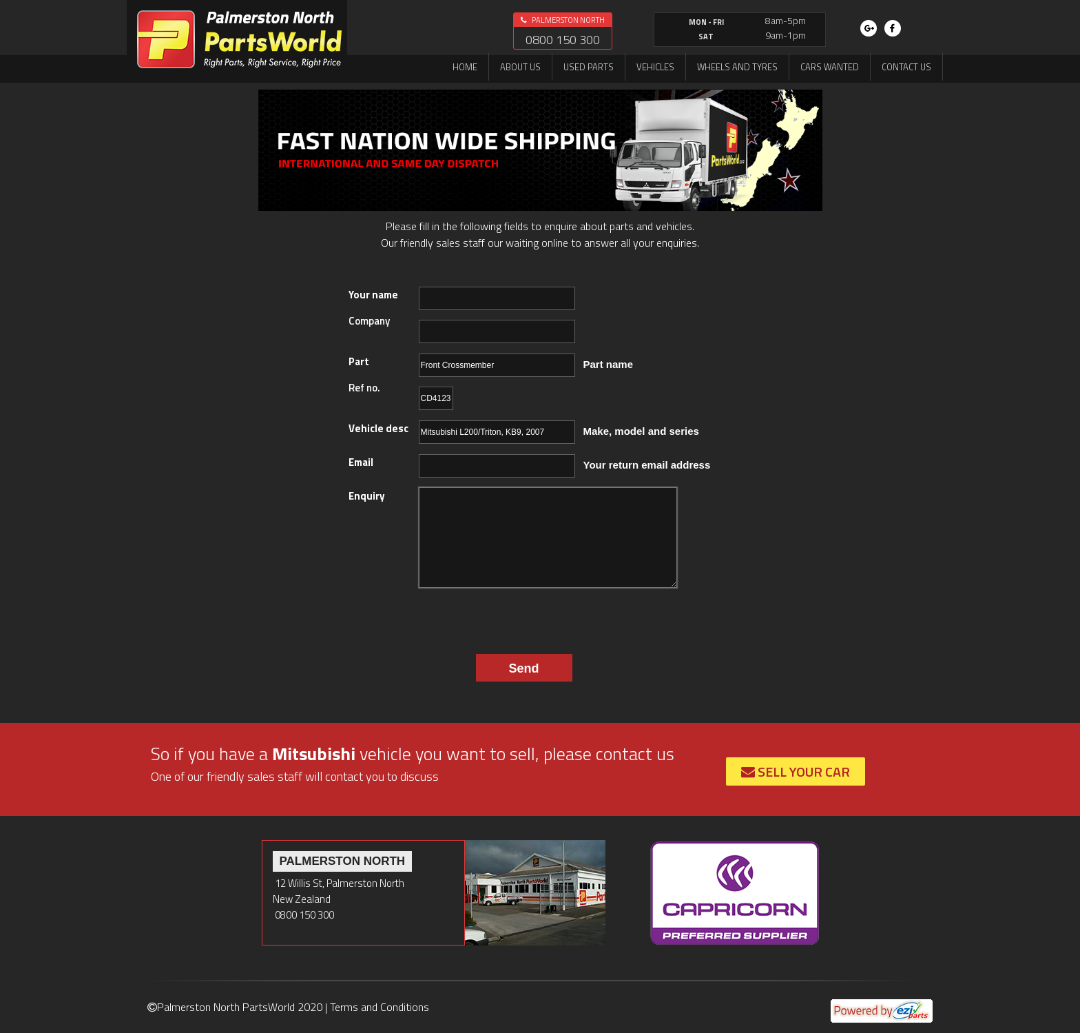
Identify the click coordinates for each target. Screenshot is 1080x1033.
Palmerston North (563, 19)
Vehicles (655, 67)
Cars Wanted (829, 67)
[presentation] (505, 617)
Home (465, 67)
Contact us (906, 67)
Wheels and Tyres (737, 67)
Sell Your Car (795, 771)
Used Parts (588, 67)
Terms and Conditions (379, 1007)
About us (520, 67)
